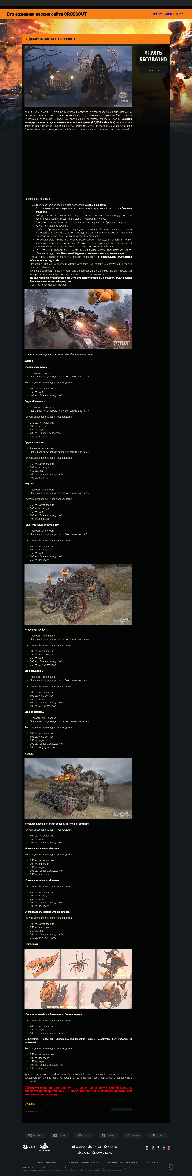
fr (158, 1149)
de (164, 1149)
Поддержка (152, 1162)
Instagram (135, 1135)
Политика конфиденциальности (122, 1162)
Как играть (153, 70)
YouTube (62, 1135)
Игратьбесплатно (153, 56)
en (153, 1149)
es (169, 1149)
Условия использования (45, 1162)
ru (147, 1149)
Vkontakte (37, 1135)
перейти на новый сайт (168, 14)
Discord (86, 1135)
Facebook (110, 1135)
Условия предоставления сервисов (82, 1162)
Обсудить (30, 1103)
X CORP (159, 1135)
